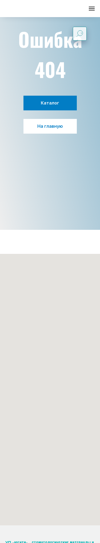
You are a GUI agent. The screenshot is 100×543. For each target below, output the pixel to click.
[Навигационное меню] (92, 8)
